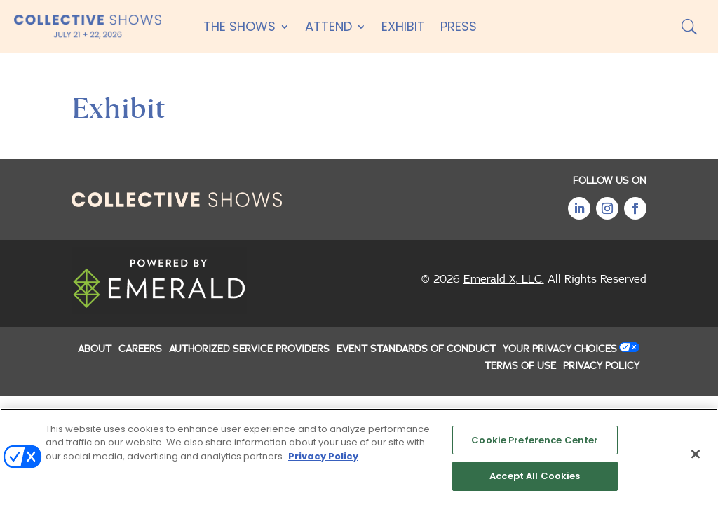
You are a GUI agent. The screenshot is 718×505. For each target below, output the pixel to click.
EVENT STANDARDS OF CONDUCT (416, 349)
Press (458, 26)
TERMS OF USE (520, 366)
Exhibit (403, 26)
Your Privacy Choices (560, 349)
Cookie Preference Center (534, 441)
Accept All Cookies (534, 478)
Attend (328, 26)
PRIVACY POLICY (601, 366)
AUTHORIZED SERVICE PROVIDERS (249, 349)
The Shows (239, 26)
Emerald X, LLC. (503, 279)
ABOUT (94, 349)
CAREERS (140, 349)
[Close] (695, 455)
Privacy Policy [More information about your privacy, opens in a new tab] (323, 457)
